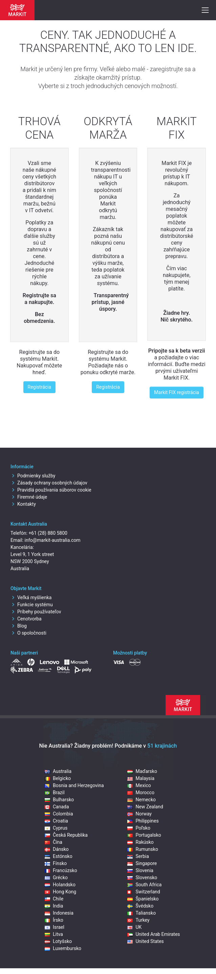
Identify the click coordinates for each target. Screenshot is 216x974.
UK (134, 927)
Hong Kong (60, 891)
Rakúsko (140, 842)
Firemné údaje (28, 497)
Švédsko (140, 906)
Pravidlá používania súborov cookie (50, 490)
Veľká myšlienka (30, 597)
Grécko (56, 877)
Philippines (142, 821)
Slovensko (142, 877)
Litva (54, 934)
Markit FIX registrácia (176, 392)
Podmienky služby (32, 475)
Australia (58, 771)
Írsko (54, 920)
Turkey (138, 920)
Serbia (138, 856)
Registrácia (39, 387)
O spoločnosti (28, 633)
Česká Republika (66, 835)
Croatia (56, 821)
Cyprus (56, 828)
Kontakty (23, 504)
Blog (18, 626)
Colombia (59, 813)
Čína (53, 842)
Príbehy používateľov (35, 611)
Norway (139, 813)
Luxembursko (63, 948)
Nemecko (141, 799)
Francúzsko (61, 870)
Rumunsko (142, 849)
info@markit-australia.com (53, 540)
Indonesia (59, 913)
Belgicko (58, 778)
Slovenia (140, 870)
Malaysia (140, 778)
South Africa (144, 884)
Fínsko (56, 863)
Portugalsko (144, 835)
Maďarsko (142, 771)
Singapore (142, 863)
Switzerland (143, 891)
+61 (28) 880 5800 (47, 533)
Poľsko (138, 828)
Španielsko (142, 898)
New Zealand (145, 806)
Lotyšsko (58, 941)
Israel (54, 927)
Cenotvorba (26, 618)
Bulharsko (59, 799)
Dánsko (57, 849)
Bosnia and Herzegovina (74, 785)
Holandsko (60, 884)
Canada (57, 806)
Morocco (140, 792)
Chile (54, 898)
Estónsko (58, 856)
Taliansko (141, 913)
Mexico (139, 785)
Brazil (55, 792)
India (54, 906)
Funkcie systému (31, 604)
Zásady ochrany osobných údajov (48, 482)
